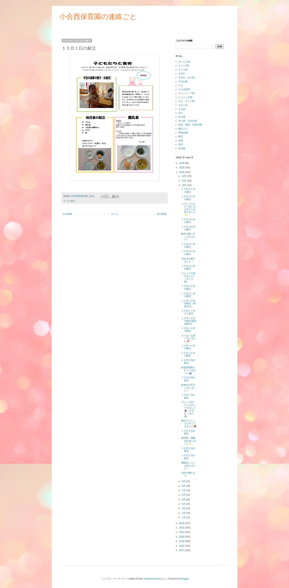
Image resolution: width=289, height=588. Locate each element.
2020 (182, 536)
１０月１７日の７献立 (188, 312)
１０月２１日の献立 (188, 294)
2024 (182, 172)
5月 (184, 499)
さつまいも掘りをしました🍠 (188, 338)
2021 (182, 532)
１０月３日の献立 (188, 432)
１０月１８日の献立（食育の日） (188, 303)
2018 (182, 546)
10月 (184, 185)
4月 (184, 504)
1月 (184, 517)
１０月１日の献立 (188, 456)
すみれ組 (183, 81)
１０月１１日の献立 (188, 347)
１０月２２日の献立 (188, 287)
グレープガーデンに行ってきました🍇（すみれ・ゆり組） (188, 409)
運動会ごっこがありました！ (188, 465)
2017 (182, 550)
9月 (184, 481)
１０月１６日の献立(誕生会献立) (189, 321)
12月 (184, 176)
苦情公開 (183, 132)
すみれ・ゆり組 (186, 77)
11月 (184, 180)
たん (180, 85)
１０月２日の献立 (188, 449)
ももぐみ (183, 105)
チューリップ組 (186, 93)
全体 (180, 140)
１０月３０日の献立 (188, 197)
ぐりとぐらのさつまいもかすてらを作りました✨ (188, 209)
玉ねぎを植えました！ (188, 260)
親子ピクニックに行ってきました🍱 (188, 423)
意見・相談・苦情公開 (190, 124)
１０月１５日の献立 (188, 329)
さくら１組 (184, 61)
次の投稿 (67, 214)
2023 (182, 523)
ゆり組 (181, 116)
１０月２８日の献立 (188, 228)
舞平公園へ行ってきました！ (188, 237)
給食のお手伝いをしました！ (188, 387)
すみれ (181, 73)
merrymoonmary (152, 578)
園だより (183, 128)
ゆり (180, 113)
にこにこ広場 (185, 97)
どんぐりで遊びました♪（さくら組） (188, 277)
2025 (182, 167)
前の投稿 (161, 214)
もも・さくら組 (186, 101)
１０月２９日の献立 (188, 220)
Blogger (185, 578)
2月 (184, 513)
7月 (184, 490)
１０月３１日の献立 (188, 190)
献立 (73, 201)
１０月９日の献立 (188, 361)
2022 (182, 527)
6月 (184, 494)
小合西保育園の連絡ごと (98, 16)
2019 (182, 541)
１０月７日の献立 (188, 396)
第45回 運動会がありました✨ (188, 441)
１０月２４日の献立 (188, 252)
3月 (184, 508)
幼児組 (181, 148)
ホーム (114, 214)
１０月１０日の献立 (188, 354)
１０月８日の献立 (188, 379)
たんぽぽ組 (184, 89)
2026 (182, 163)
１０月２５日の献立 (188, 245)
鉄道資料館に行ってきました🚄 (188, 370)
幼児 (180, 144)
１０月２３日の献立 (188, 267)
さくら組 (183, 69)
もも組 (181, 109)
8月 (184, 486)
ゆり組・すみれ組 (187, 120)
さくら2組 (183, 65)
